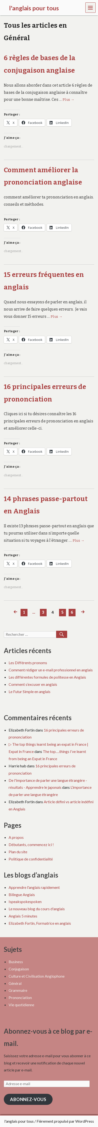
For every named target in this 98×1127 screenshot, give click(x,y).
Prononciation (20, 997)
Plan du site (18, 851)
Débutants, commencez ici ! (31, 844)
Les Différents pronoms (28, 662)
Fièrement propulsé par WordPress (65, 1121)
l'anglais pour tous (19, 1121)
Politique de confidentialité (31, 859)
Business (16, 961)
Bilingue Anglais (22, 894)
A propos (16, 837)
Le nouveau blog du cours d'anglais (37, 908)
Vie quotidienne (21, 1004)
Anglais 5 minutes (23, 916)
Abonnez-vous (28, 1099)
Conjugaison (19, 969)
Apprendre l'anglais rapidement (34, 887)
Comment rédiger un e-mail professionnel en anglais (51, 670)
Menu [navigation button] (90, 7)
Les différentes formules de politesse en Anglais (47, 677)
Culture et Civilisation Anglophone (37, 976)
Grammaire (18, 990)
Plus (68, 100)
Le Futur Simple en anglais (29, 691)
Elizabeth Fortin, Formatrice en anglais (40, 923)
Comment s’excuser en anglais (33, 684)
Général (15, 983)
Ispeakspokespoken (25, 901)
